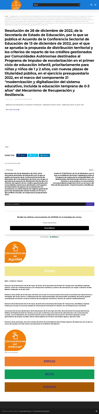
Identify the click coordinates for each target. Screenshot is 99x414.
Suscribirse (49, 228)
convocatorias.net (24, 411)
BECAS (49, 374)
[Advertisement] (49, 127)
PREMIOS (49, 387)
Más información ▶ (12, 109)
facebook (90, 204)
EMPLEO (49, 361)
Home (6, 16)
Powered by (49, 237)
